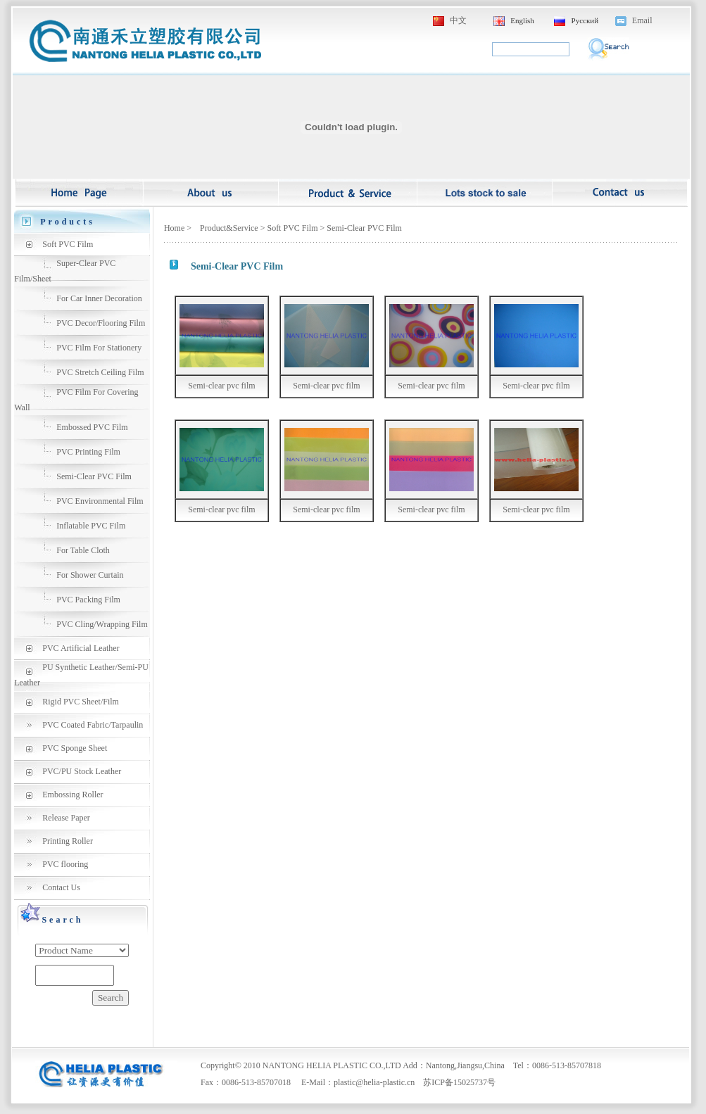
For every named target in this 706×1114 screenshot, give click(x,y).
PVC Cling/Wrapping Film (102, 624)
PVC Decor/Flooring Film (100, 323)
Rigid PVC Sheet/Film (80, 702)
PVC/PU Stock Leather (81, 771)
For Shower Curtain (89, 575)
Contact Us (61, 887)
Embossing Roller (72, 794)
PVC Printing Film (88, 452)
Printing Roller (67, 841)
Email (642, 20)
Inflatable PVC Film (90, 526)
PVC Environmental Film (99, 501)
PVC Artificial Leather (80, 648)
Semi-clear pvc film (221, 386)
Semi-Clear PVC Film (94, 476)
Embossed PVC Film (91, 427)
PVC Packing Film (88, 600)
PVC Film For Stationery (98, 348)
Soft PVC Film (67, 244)
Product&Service (229, 228)
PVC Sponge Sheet (74, 748)
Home (174, 228)
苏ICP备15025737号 (459, 1082)
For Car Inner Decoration (99, 298)
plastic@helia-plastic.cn (374, 1082)
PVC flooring (65, 864)
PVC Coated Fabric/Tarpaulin (92, 725)
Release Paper (66, 818)
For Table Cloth (83, 550)
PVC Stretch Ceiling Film (100, 372)
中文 (458, 20)
